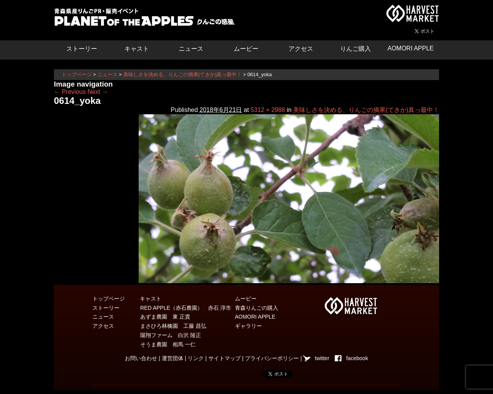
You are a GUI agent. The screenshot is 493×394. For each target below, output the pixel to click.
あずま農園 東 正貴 (165, 317)
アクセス (300, 48)
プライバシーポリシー (272, 358)
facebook (357, 358)
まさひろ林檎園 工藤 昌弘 (173, 326)
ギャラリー (248, 326)
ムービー (246, 48)
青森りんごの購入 (256, 308)
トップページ (77, 74)
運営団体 (172, 358)
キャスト (136, 48)
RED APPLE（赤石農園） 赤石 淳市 (185, 308)
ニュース (191, 48)
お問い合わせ (141, 358)
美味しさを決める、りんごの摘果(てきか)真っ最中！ (182, 74)
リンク (196, 358)
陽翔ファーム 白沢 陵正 (170, 335)
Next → (97, 91)
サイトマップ (224, 358)
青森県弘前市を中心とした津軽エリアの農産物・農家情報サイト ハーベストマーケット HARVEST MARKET (412, 13)
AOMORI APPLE (410, 48)
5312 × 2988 (268, 110)
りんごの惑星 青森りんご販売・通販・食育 (146, 19)
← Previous (70, 91)
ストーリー (81, 48)
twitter (322, 358)
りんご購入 (355, 48)
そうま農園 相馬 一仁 (168, 344)
